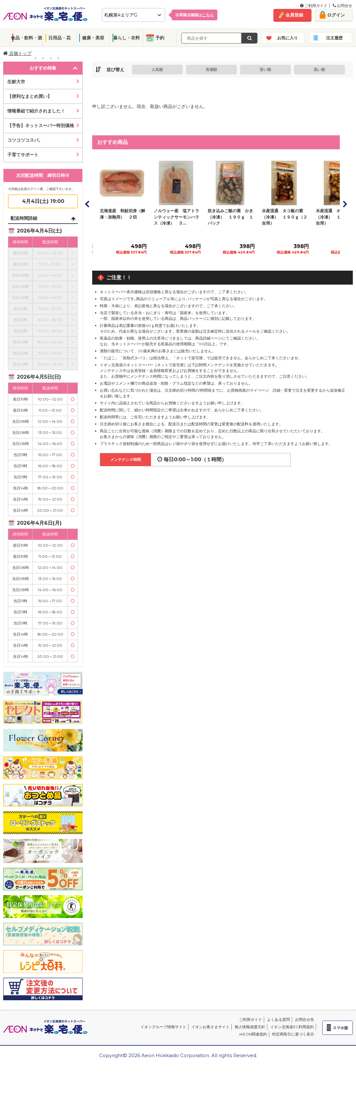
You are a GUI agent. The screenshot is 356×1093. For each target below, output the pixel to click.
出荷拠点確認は (194, 14)
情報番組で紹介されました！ (36, 111)
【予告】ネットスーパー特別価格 (40, 125)
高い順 (319, 69)
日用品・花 (59, 38)
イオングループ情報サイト (163, 1026)
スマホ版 (340, 1027)
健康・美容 (93, 38)
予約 (159, 38)
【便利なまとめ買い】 (29, 96)
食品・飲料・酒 (26, 38)
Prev (87, 204)
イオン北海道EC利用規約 (292, 1026)
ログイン (336, 15)
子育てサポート (22, 155)
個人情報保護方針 (250, 1026)
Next (344, 204)
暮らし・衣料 (126, 38)
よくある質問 (278, 1019)
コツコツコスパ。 (25, 140)
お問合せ (342, 5)
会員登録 (294, 15)
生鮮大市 (16, 81)
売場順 (211, 69)
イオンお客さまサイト (210, 1026)
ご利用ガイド (313, 5)
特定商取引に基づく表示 (293, 1034)
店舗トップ (17, 53)
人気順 (157, 69)
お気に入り (287, 37)
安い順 (265, 69)
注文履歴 (334, 37)
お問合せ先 (304, 1019)
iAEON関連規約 (253, 1034)
